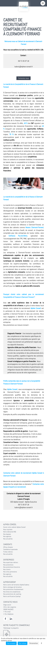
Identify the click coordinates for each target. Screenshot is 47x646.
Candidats (7, 544)
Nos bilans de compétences (11, 592)
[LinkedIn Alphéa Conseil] (11, 619)
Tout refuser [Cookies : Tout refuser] (22, 643)
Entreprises (8, 559)
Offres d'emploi (8, 547)
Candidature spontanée (10, 549)
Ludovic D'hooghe (23, 499)
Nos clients (6, 569)
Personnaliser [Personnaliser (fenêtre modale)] (33, 643)
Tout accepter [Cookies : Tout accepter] (11, 643)
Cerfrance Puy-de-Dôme (18, 236)
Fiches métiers (8, 552)
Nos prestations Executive (11, 567)
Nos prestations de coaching (12, 594)
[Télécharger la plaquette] (23, 634)
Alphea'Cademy (9, 582)
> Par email (7, 612)
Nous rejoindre (7, 530)
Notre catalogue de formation (12, 587)
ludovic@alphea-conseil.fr (23, 66)
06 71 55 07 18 (23, 61)
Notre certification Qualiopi (12, 596)
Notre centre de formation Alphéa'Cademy (16, 585)
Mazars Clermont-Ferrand (34, 227)
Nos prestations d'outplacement (13, 589)
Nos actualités (7, 539)
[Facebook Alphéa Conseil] (5, 619)
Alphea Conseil (9, 524)
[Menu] (42, 3)
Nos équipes (7, 534)
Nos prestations (8, 565)
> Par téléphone (8, 614)
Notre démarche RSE (9, 532)
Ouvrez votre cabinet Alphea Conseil (14, 527)
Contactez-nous (23, 78)
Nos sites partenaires (10, 572)
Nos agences (7, 536)
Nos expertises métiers (10, 562)
